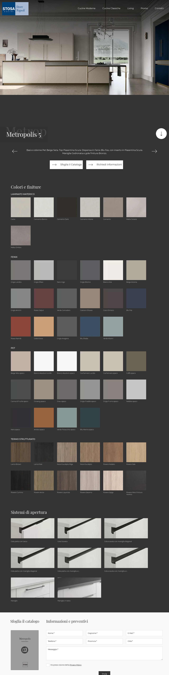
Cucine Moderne (86, 8)
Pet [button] (13, 348)
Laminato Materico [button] (23, 194)
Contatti (159, 8)
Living (130, 8)
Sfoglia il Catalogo (66, 164)
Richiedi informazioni (104, 164)
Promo (144, 8)
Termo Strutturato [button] (23, 439)
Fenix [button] (14, 257)
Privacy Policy (75, 665)
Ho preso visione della (65, 665)
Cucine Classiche (111, 8)
